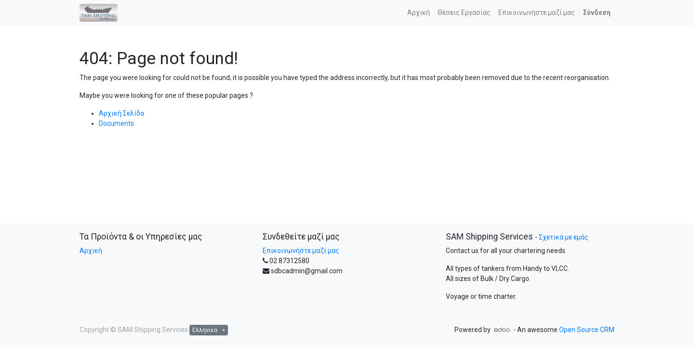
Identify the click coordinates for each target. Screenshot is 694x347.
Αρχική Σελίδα (121, 113)
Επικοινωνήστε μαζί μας (301, 250)
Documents (116, 123)
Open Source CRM (586, 330)
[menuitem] (418, 13)
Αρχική (91, 250)
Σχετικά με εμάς (563, 237)
